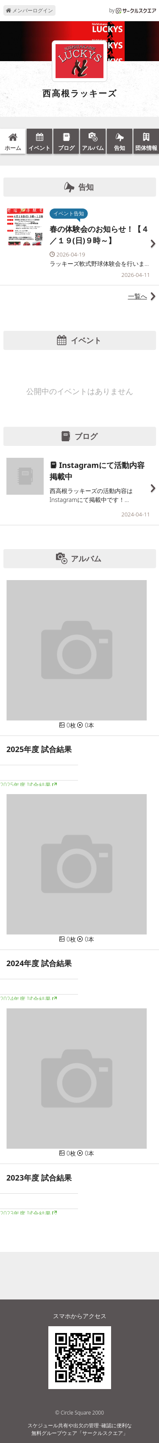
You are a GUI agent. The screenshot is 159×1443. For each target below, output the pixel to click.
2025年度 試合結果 (25, 785)
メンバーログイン (29, 10)
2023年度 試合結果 (25, 1213)
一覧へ (137, 296)
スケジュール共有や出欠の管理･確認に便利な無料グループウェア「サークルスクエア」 (80, 1429)
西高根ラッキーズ (79, 93)
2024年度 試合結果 (25, 999)
